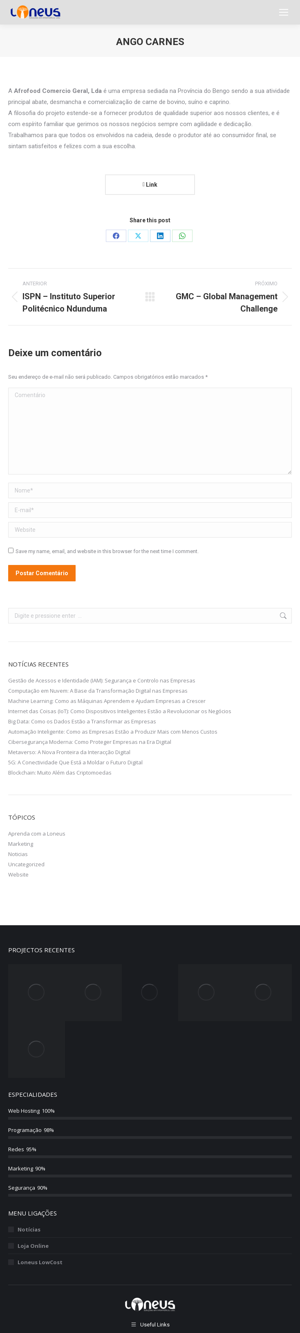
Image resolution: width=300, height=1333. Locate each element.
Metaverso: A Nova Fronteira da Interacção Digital (69, 752)
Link (150, 184)
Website (18, 874)
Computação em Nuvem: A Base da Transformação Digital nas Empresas (98, 690)
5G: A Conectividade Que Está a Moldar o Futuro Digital (75, 762)
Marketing (20, 843)
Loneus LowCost (40, 1262)
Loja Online (33, 1245)
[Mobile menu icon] (283, 12)
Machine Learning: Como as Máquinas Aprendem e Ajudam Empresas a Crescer (107, 701)
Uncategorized (26, 864)
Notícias (29, 1229)
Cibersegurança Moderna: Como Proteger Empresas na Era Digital (89, 742)
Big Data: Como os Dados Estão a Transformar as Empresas (82, 721)
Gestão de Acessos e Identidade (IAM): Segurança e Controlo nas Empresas (101, 680)
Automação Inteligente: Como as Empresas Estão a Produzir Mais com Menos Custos (112, 731)
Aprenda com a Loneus (36, 833)
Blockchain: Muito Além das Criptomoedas (60, 772)
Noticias (18, 854)
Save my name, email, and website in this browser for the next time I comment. (107, 551)
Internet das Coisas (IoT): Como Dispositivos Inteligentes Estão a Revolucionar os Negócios (119, 711)
